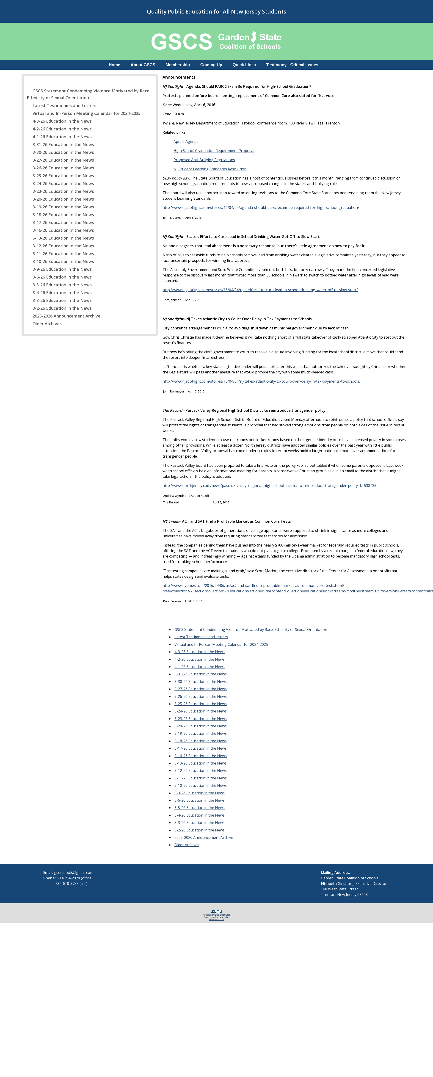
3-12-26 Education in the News (60, 246)
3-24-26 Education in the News (60, 183)
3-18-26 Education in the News (60, 214)
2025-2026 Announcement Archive (63, 316)
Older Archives (44, 323)
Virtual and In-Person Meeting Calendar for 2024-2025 (84, 113)
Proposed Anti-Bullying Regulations (204, 159)
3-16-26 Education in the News (60, 230)
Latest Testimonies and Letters (61, 105)
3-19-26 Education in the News (60, 207)
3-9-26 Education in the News (59, 269)
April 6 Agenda (186, 141)
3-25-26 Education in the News (60, 175)
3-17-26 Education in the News (60, 222)
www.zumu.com (216, 919)
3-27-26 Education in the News (60, 160)
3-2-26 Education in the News (59, 308)
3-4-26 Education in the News (59, 292)
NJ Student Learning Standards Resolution (210, 168)
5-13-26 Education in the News (60, 238)
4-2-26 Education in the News (59, 129)
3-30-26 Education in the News (60, 152)
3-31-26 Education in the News (60, 144)
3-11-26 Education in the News (60, 253)
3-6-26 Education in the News (59, 277)
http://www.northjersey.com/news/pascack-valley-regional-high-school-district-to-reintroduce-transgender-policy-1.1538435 (269, 485)
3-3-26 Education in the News (59, 300)
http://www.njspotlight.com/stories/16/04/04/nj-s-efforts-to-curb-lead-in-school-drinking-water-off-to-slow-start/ (260, 289)
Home (114, 65)
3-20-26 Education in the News (60, 199)
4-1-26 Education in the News (59, 136)
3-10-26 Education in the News (60, 261)
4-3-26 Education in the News (59, 121)
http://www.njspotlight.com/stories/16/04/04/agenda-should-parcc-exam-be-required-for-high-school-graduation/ (261, 207)
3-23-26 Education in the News (60, 191)
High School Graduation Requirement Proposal (214, 150)
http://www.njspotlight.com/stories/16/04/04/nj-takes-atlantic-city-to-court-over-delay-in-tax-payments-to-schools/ (262, 381)
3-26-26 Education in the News (60, 168)
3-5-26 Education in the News (59, 284)
